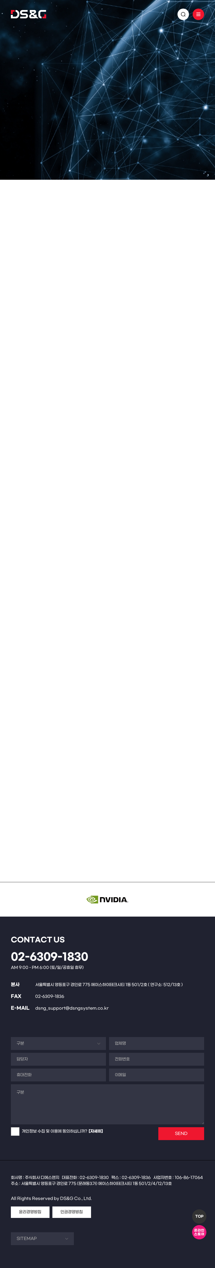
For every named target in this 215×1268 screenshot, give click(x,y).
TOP (199, 1216)
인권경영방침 (71, 1212)
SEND (181, 1133)
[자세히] (96, 1131)
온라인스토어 (199, 1232)
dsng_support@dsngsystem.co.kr (72, 1008)
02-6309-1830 (49, 957)
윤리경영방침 (30, 1212)
